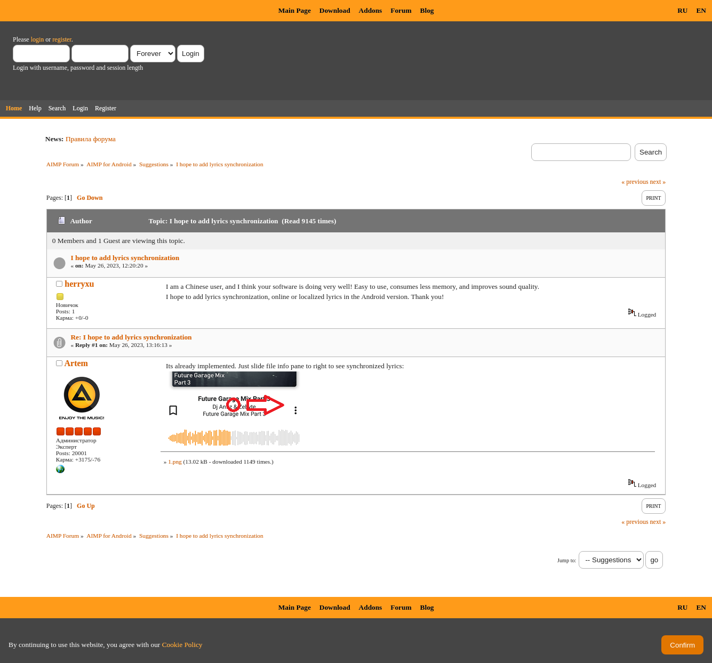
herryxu (79, 283)
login (37, 39)
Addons (370, 10)
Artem (75, 363)
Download (334, 10)
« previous (634, 181)
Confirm (682, 645)
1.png (175, 461)
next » (658, 181)
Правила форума (91, 139)
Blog (427, 10)
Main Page (294, 10)
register (61, 39)
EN (701, 10)
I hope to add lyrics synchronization (124, 258)
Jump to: (566, 560)
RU (682, 10)
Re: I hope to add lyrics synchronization (130, 337)
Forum (400, 10)
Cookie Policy (182, 645)
